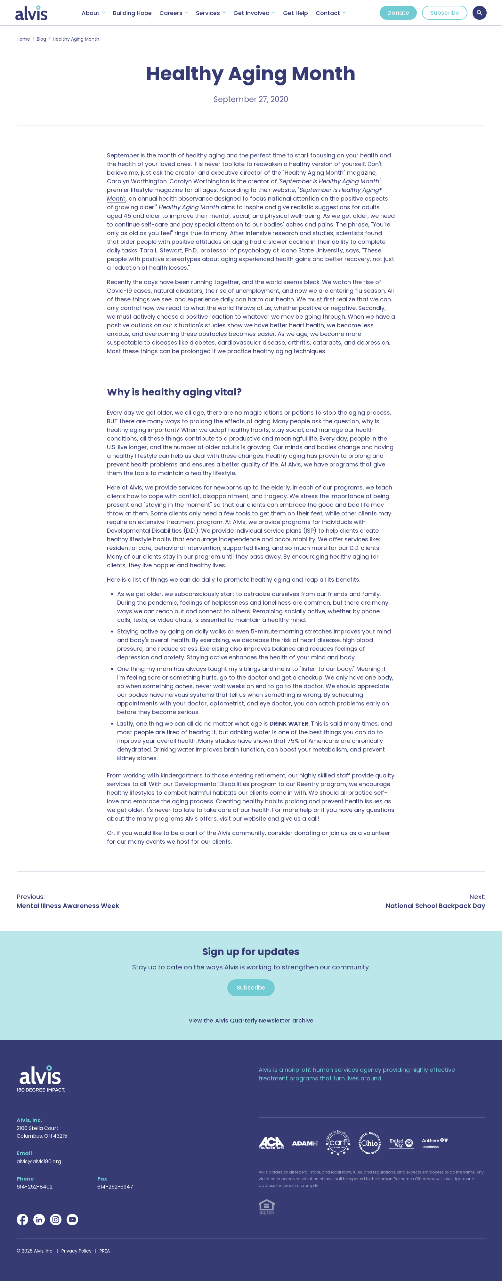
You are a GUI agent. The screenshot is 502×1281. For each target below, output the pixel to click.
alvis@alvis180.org (39, 1161)
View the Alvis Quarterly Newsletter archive (251, 1020)
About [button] (91, 13)
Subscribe (444, 13)
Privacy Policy (76, 1251)
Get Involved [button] (251, 13)
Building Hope (132, 13)
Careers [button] (170, 13)
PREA (105, 1251)
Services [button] (208, 13)
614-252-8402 (35, 1186)
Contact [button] (328, 13)
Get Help (295, 13)
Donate (398, 13)
